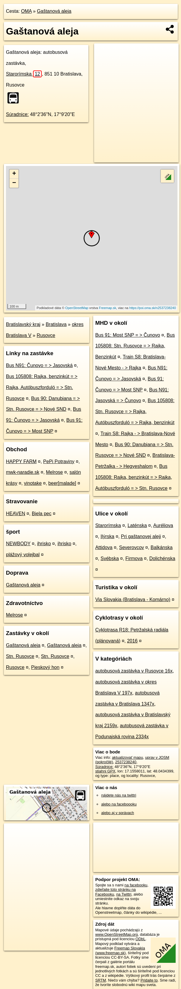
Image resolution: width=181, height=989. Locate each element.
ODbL (140, 939)
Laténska (137, 525)
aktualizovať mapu (127, 757)
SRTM (100, 980)
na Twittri (123, 894)
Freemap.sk (107, 308)
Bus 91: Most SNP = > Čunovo (127, 335)
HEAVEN (15, 513)
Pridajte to (149, 980)
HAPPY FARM (21, 461)
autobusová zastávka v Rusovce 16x (134, 670)
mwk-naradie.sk (22, 472)
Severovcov (131, 547)
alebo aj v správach (117, 813)
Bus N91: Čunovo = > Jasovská (39, 365)
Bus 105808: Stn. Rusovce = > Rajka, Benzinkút (135, 346)
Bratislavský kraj (23, 324)
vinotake (33, 483)
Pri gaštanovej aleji (141, 536)
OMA (26, 11)
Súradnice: (17, 114)
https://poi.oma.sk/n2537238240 (152, 308)
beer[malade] (62, 483)
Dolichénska (162, 558)
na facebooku (135, 885)
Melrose (54, 472)
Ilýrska (107, 536)
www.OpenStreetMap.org (116, 934)
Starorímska (24, 73)
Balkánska (162, 547)
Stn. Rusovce (20, 656)
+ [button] (14, 174)
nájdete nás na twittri (118, 795)
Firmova (134, 558)
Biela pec (42, 513)
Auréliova (163, 525)
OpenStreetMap (76, 308)
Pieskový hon (45, 667)
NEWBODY (18, 543)
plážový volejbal (23, 554)
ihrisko (44, 543)
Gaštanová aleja (54, 11)
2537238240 (125, 762)
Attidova (104, 547)
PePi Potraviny (58, 461)
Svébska (110, 558)
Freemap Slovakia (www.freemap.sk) (120, 950)
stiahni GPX (105, 771)
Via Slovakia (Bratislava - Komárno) (132, 599)
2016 (132, 640)
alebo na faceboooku (119, 804)
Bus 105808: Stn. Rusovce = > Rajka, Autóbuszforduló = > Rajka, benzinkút (134, 411)
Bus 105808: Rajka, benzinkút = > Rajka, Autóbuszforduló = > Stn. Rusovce (41, 387)
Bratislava (56, 324)
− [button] (14, 183)
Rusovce (46, 335)
